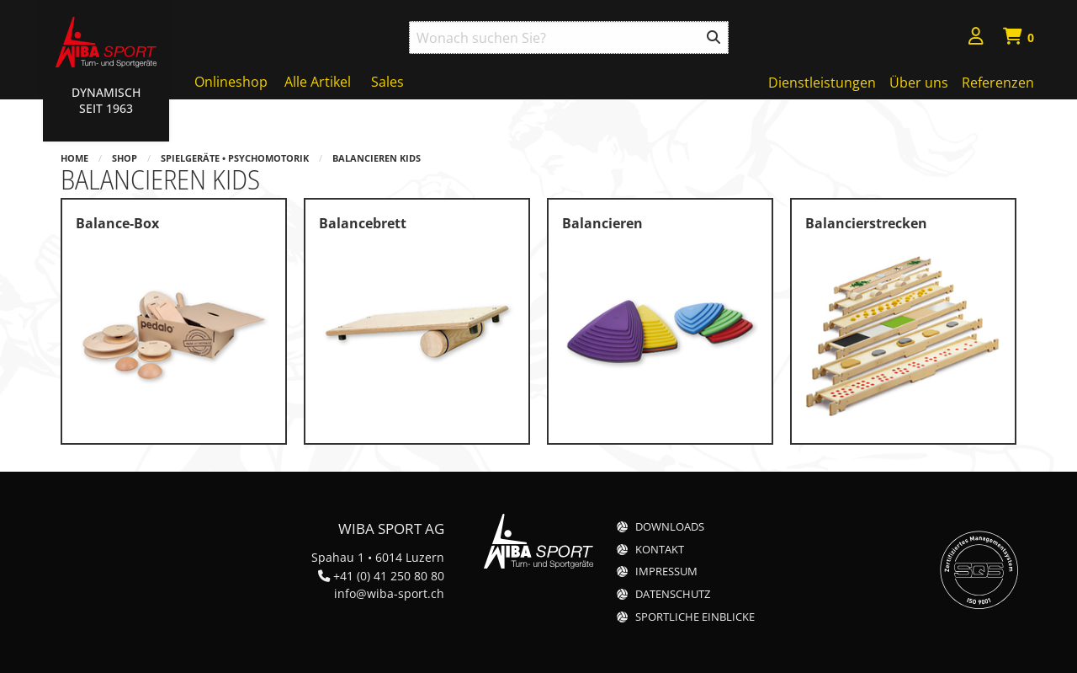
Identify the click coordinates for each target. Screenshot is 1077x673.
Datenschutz (672, 594)
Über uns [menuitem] (918, 82)
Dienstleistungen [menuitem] (822, 82)
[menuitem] (976, 38)
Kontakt (659, 549)
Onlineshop (231, 81)
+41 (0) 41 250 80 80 (388, 576)
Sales (387, 81)
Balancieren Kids (376, 158)
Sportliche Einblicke (695, 617)
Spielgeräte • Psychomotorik (235, 158)
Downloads (669, 526)
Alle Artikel (317, 81)
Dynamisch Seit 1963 (106, 100)
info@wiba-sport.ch (389, 593)
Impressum (666, 571)
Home (74, 158)
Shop (124, 158)
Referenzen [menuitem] (998, 82)
